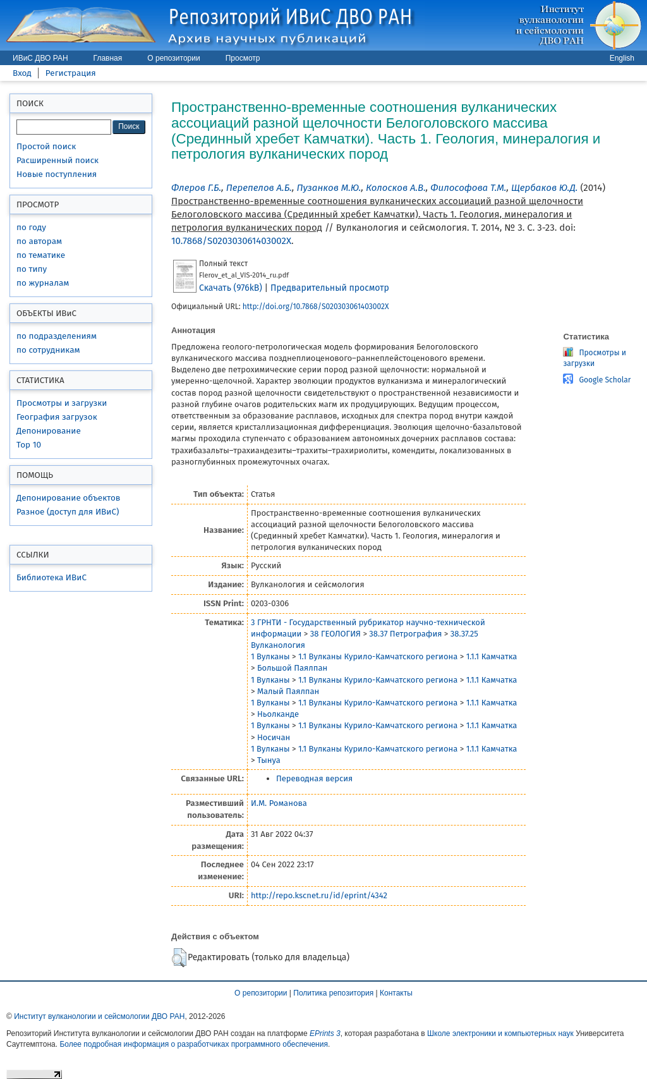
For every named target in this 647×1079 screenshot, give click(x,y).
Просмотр (243, 58)
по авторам (39, 241)
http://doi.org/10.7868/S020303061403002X (316, 306)
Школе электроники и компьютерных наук (500, 1033)
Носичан (273, 737)
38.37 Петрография (405, 633)
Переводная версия (314, 778)
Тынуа (269, 760)
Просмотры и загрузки (61, 403)
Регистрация (70, 73)
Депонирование (48, 430)
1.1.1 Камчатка (491, 656)
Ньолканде (278, 714)
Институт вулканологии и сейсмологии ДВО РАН (99, 1016)
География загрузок (56, 416)
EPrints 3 (325, 1033)
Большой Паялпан (292, 668)
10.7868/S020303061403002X (231, 241)
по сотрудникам (48, 349)
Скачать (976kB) (230, 288)
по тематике (40, 255)
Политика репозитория (333, 993)
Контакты (396, 993)
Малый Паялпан (288, 691)
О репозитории (173, 58)
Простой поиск (46, 146)
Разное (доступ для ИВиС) (67, 511)
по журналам (42, 282)
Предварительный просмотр (329, 288)
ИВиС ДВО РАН (40, 58)
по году (31, 227)
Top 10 (28, 444)
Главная (108, 58)
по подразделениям (56, 336)
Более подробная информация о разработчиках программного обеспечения (193, 1044)
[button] (179, 957)
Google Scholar (605, 379)
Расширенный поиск (57, 160)
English (622, 58)
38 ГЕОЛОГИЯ (335, 633)
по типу (31, 269)
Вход (22, 73)
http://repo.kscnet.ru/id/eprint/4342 (319, 895)
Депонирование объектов (68, 497)
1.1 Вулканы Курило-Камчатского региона (377, 656)
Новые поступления (56, 174)
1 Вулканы (270, 656)
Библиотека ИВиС (51, 577)
